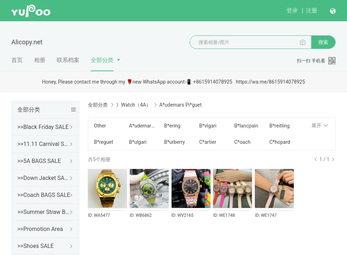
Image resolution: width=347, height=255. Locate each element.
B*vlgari (208, 126)
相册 (39, 60)
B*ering (172, 126)
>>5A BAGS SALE (39, 161)
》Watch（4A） (133, 105)
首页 (17, 60)
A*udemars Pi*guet (142, 126)
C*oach (242, 142)
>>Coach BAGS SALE (43, 195)
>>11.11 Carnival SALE (44, 144)
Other (100, 126)
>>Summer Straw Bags (44, 212)
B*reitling (279, 126)
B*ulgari (138, 142)
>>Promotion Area (40, 229)
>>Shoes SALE (35, 246)
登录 (292, 10)
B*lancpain (246, 126)
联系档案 (68, 60)
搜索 (323, 42)
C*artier (207, 142)
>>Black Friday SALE (43, 127)
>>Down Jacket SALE (44, 178)
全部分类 (102, 60)
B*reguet (103, 142)
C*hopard (279, 142)
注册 (311, 10)
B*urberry (174, 142)
